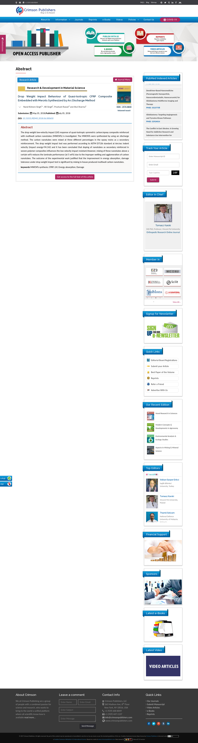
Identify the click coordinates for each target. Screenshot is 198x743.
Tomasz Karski (167, 510)
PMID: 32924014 (153, 136)
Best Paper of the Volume (160, 372)
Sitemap (154, 2)
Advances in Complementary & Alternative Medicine (163, 237)
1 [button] (147, 297)
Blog (147, 2)
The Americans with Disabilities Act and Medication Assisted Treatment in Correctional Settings (162, 91)
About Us (45, 20)
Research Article (28, 79)
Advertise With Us (157, 390)
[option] (163, 225)
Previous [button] (142, 225)
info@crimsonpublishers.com (118, 717)
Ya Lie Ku (164, 477)
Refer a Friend (155, 384)
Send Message (88, 726)
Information (63, 20)
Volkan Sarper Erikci (169, 493)
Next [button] (184, 225)
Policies (133, 20)
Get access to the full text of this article (75, 176)
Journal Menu (122, 79)
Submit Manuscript (156, 704)
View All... (177, 302)
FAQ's (142, 2)
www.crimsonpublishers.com (106, 739)
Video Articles (153, 707)
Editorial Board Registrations (162, 360)
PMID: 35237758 (153, 122)
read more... (30, 717)
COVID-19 (170, 19)
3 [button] (155, 297)
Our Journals (153, 701)
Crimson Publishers (152, 736)
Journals (79, 20)
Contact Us (149, 20)
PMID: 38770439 (153, 98)
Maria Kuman (163, 225)
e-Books (107, 20)
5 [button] (153, 301)
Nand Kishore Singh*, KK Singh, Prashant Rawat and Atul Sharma (52, 106)
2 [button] (151, 297)
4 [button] (160, 297)
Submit (153, 180)
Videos (119, 20)
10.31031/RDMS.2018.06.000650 (38, 118)
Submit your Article (158, 366)
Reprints (93, 20)
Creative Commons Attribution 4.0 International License (70, 739)
